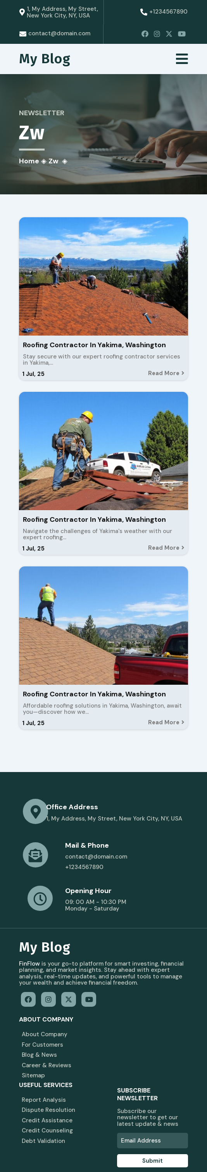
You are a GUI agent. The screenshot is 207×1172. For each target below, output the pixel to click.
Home (29, 161)
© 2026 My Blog (41, 1152)
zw (54, 161)
